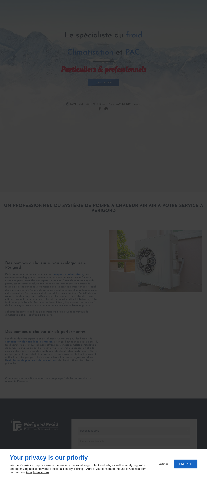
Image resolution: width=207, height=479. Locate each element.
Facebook (42, 472)
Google (31, 472)
